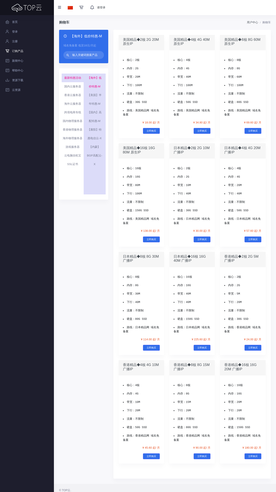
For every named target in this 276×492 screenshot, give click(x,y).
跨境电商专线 (72, 112)
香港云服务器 (72, 95)
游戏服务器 (73, 146)
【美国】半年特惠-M (95, 99)
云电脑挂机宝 (72, 155)
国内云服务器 (72, 86)
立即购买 (151, 130)
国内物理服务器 (72, 121)
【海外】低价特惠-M (95, 82)
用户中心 (252, 22)
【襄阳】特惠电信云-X (95, 134)
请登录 (101, 7)
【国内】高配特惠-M (95, 117)
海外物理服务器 (72, 138)
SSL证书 (72, 164)
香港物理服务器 (72, 129)
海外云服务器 (72, 103)
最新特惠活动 (72, 77)
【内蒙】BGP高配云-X (94, 155)
